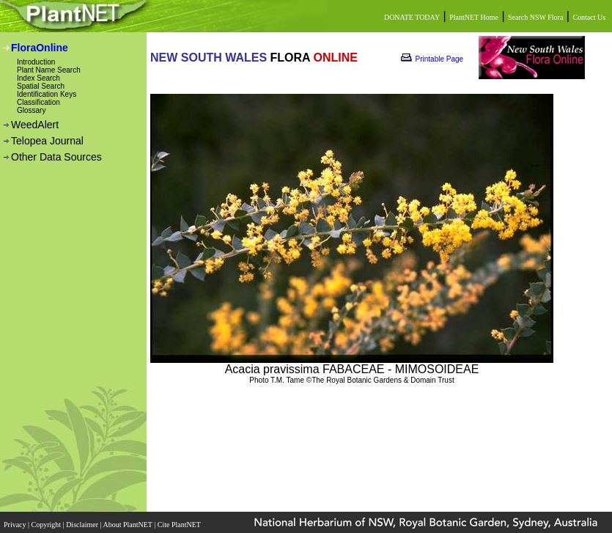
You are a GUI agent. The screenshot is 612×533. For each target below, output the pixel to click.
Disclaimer (83, 520)
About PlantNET (128, 520)
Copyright (47, 520)
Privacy (16, 520)
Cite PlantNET (180, 520)
